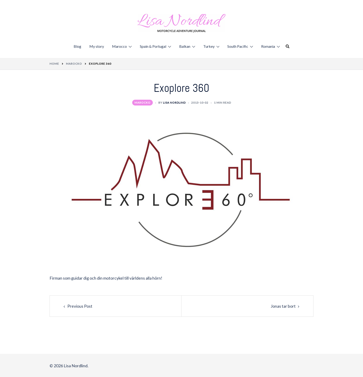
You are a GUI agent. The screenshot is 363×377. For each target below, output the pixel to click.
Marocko (142, 102)
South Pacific (237, 46)
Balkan (184, 46)
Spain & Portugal (153, 46)
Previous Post (79, 306)
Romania (268, 46)
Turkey (209, 46)
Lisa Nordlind (174, 102)
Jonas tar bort (283, 306)
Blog (77, 46)
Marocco (119, 46)
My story (96, 46)
